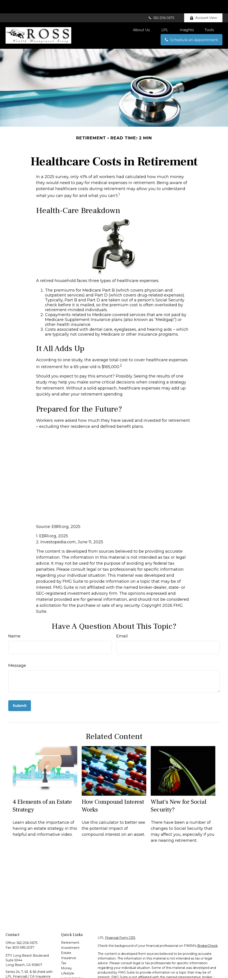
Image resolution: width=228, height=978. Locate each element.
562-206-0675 (161, 4)
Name (14, 622)
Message (17, 652)
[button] (141, 16)
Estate (66, 939)
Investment (70, 934)
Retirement (70, 929)
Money (66, 955)
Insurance (68, 945)
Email (122, 622)
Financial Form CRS (120, 924)
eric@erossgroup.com (23, 976)
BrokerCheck (207, 932)
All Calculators (71, 975)
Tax (63, 950)
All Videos (68, 970)
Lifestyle (67, 960)
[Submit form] (19, 692)
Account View (203, 4)
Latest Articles (72, 965)
